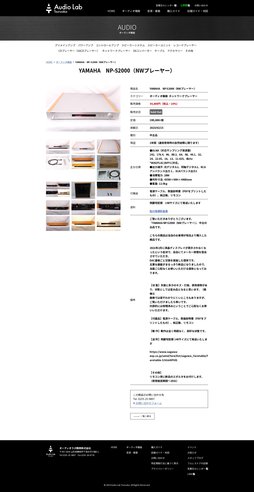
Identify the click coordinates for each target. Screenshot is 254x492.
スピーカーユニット (159, 45)
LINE (191, 474)
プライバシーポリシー (162, 468)
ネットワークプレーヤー (116, 51)
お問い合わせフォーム (147, 403)
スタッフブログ (195, 458)
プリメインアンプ (65, 45)
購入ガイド (173, 11)
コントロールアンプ (107, 45)
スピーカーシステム (133, 45)
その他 (189, 51)
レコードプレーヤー (185, 45)
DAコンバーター (142, 51)
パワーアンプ (85, 45)
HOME (111, 11)
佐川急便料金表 (159, 211)
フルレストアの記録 (197, 463)
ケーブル (160, 51)
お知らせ (191, 452)
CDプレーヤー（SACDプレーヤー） (78, 51)
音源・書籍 (153, 11)
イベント (191, 447)
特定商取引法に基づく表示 (164, 463)
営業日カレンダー (166, 5)
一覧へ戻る (142, 416)
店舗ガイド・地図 (197, 11)
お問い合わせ (201, 5)
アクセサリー (175, 51)
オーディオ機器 (131, 11)
